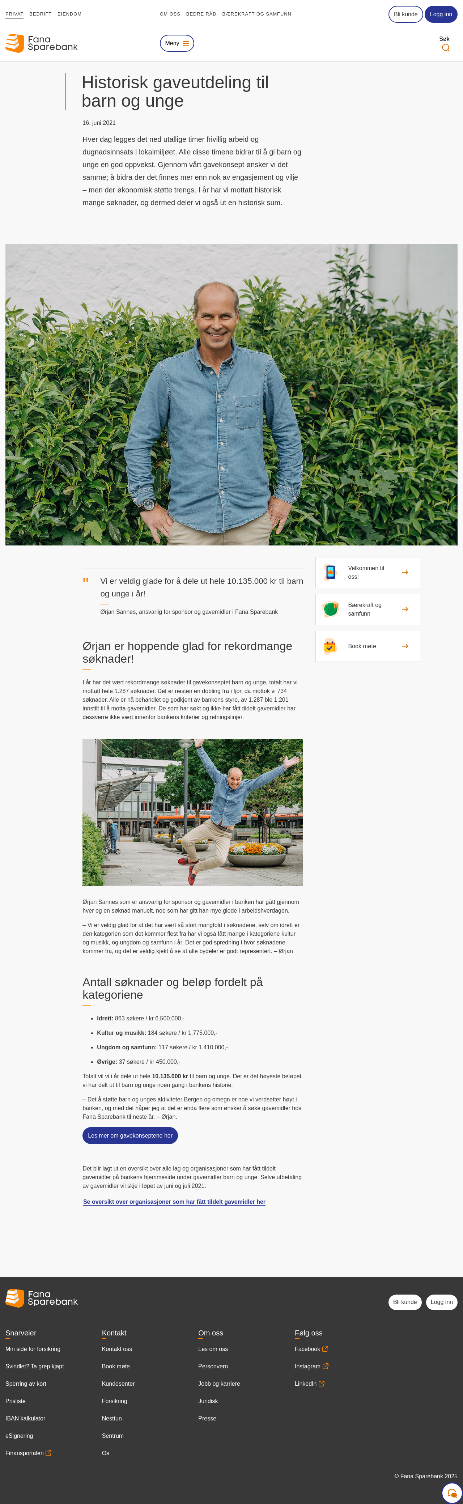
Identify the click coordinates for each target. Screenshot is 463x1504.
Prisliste (15, 1401)
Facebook (307, 1349)
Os (105, 1453)
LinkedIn (306, 1384)
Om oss (170, 14)
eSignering (19, 1436)
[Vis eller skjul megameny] (177, 43)
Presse (207, 1418)
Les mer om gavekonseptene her (130, 1136)
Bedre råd (201, 14)
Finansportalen (24, 1453)
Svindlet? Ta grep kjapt (34, 1366)
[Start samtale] (452, 1493)
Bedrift (40, 14)
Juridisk (208, 1401)
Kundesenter (118, 1384)
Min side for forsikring (32, 1349)
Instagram (307, 1366)
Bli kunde (406, 14)
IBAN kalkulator (25, 1418)
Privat (14, 14)
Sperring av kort (25, 1384)
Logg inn (441, 14)
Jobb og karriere (219, 1384)
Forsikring (114, 1401)
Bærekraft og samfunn (257, 14)
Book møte (116, 1366)
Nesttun (112, 1418)
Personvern (213, 1366)
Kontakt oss (117, 1349)
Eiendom (70, 14)
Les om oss (213, 1349)
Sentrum (113, 1436)
